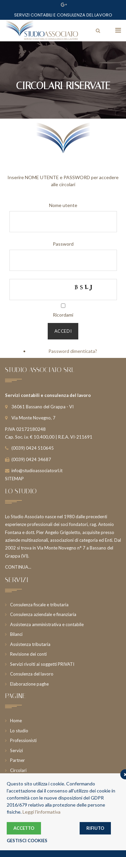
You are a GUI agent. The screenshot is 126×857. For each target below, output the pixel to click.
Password (63, 244)
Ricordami (63, 315)
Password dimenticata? (72, 351)
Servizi (16, 750)
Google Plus (64, 4)
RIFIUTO (95, 828)
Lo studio (19, 730)
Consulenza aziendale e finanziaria (43, 614)
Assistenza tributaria (30, 644)
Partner (17, 760)
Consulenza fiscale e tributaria (39, 604)
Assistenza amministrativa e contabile (47, 624)
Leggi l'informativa (41, 812)
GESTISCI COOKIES (27, 840)
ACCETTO (23, 828)
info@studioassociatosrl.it (36, 470)
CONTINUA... (18, 567)
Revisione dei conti (28, 654)
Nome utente (63, 205)
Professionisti (23, 740)
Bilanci (16, 634)
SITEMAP (14, 478)
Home (16, 720)
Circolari (18, 770)
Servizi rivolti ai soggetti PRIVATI (42, 664)
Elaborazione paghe (29, 684)
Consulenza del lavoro (31, 674)
